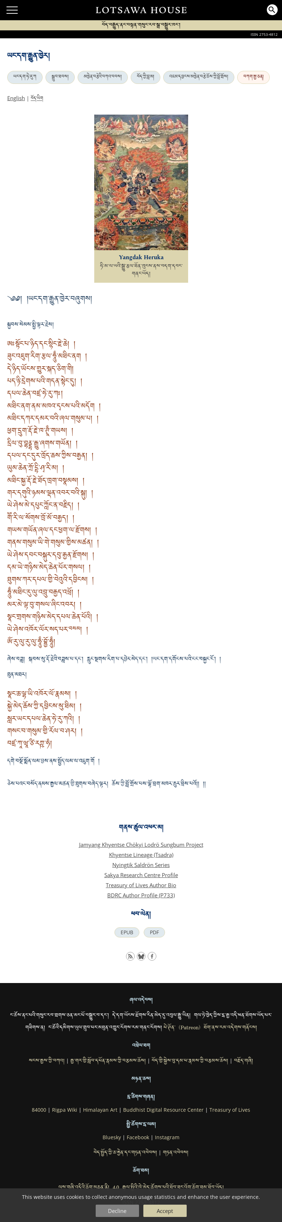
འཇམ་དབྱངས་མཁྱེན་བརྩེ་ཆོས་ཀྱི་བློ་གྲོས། (198, 77)
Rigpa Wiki (64, 1110)
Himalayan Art (100, 1110)
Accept (165, 1210)
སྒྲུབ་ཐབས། (60, 77)
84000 (39, 1110)
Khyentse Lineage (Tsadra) (141, 854)
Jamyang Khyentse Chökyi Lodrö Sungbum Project (141, 844)
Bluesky (112, 1137)
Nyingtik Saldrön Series (141, 864)
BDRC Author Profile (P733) (141, 895)
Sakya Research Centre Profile (141, 875)
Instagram (167, 1137)
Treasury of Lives (229, 1110)
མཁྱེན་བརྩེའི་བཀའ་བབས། (103, 77)
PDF (154, 932)
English (16, 98)
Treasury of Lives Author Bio (141, 885)
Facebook (138, 1137)
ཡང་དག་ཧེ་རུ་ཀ (24, 77)
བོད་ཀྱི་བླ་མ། (145, 77)
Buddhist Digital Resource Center (163, 1110)
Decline (117, 1210)
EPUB (127, 932)
